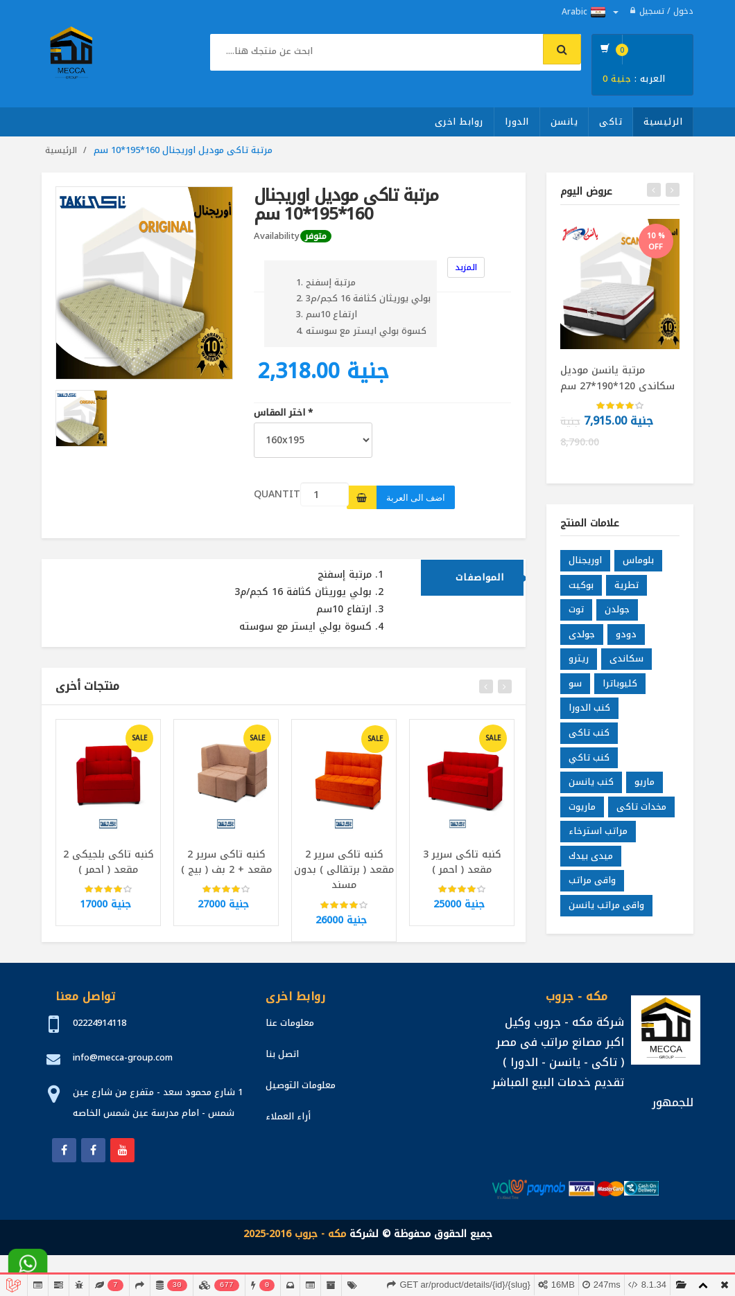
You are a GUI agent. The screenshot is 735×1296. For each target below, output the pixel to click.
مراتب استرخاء (598, 835)
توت (576, 613)
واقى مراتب (592, 884)
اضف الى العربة (415, 497)
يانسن (564, 121)
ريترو (579, 662)
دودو (626, 637)
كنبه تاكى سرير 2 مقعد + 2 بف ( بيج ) (226, 865)
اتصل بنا (282, 1054)
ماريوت (582, 810)
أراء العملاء (288, 1116)
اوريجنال (585, 564)
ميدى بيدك (591, 859)
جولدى (582, 637)
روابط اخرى (459, 121)
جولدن (617, 613)
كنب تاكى (589, 736)
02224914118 (99, 1022)
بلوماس (638, 564)
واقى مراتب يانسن (606, 908)
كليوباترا (620, 686)
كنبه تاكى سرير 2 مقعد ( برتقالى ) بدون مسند (344, 873)
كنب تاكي (589, 761)
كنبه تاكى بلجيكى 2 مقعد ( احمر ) (108, 865)
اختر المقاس (283, 413)
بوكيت (581, 588)
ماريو (644, 786)
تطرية (626, 588)
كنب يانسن (591, 786)
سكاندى (626, 662)
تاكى (610, 121)
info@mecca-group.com (123, 1057)
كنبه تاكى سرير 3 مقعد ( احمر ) (462, 865)
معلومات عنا (290, 1022)
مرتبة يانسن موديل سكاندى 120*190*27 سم (617, 378)
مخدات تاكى (641, 810)
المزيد (466, 267)
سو (575, 686)
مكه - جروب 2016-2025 (294, 1234)
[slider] (108, 893)
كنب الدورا (589, 711)
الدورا (517, 121)
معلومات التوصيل (301, 1085)
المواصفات (480, 580)
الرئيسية (662, 121)
